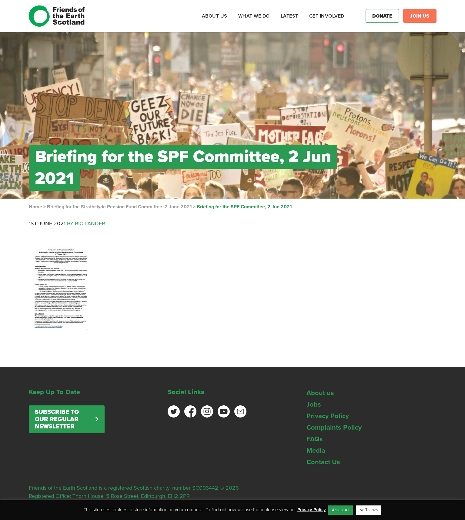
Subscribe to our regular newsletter (57, 419)
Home (35, 207)
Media (315, 451)
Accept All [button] (340, 510)
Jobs (313, 404)
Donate (382, 16)
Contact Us (323, 462)
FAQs (314, 439)
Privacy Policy (327, 416)
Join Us (419, 16)
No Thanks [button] (369, 510)
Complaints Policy (334, 427)
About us (320, 393)
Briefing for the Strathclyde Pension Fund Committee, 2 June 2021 (119, 207)
